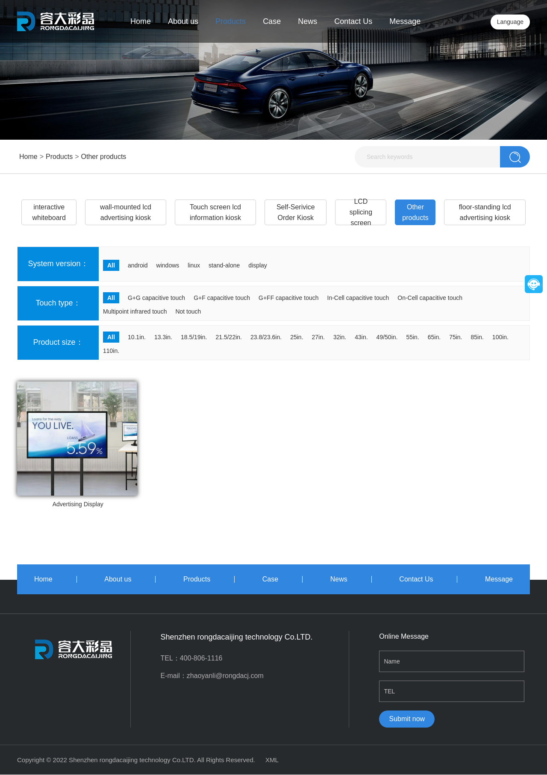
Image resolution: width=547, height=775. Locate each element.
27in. (318, 337)
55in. (412, 337)
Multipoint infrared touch (135, 311)
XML (272, 759)
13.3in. (163, 337)
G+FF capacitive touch (288, 297)
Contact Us (353, 21)
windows (167, 265)
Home (140, 21)
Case (272, 21)
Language (510, 21)
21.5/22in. (228, 337)
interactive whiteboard (49, 212)
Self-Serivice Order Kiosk (295, 212)
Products (230, 21)
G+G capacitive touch (156, 297)
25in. (296, 337)
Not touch (188, 311)
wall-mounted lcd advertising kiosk (125, 212)
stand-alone (224, 265)
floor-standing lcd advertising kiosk (485, 212)
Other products (103, 156)
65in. (434, 337)
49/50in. (387, 337)
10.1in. (137, 337)
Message (405, 21)
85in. (477, 337)
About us (183, 21)
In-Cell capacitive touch (358, 297)
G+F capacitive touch (222, 297)
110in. (111, 350)
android (138, 265)
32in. (339, 337)
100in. (500, 337)
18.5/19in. (194, 337)
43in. (361, 337)
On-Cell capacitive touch (429, 297)
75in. (455, 337)
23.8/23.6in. (266, 337)
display (257, 265)
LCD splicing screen (361, 212)
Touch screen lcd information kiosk (215, 212)
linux (194, 265)
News (307, 21)
